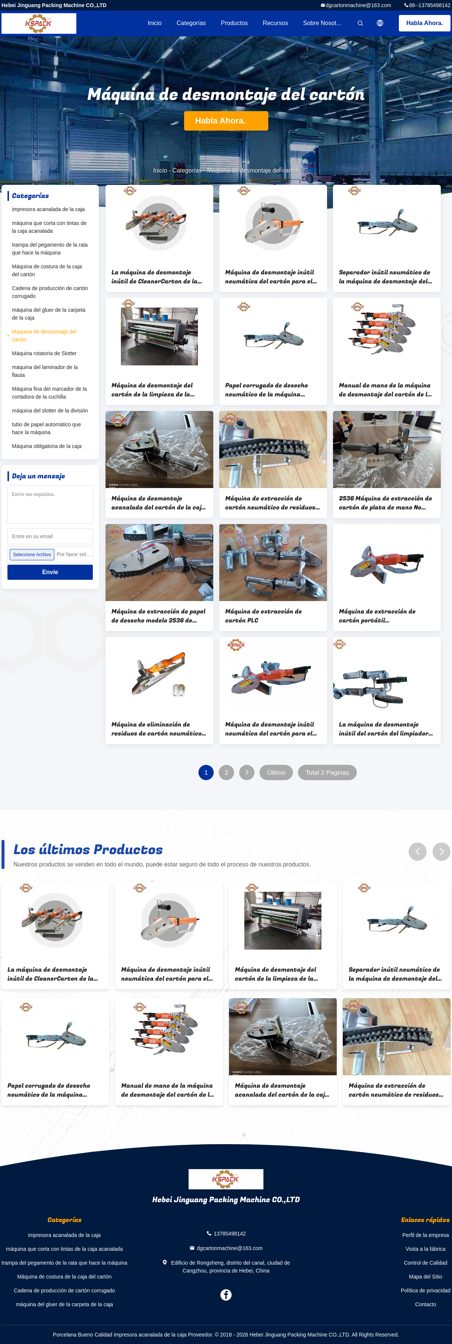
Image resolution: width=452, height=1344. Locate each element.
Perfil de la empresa (425, 1235)
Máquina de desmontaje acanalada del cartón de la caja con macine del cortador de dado (158, 503)
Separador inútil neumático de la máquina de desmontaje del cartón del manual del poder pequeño (384, 277)
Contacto (425, 1304)
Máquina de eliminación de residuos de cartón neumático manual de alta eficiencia (157, 729)
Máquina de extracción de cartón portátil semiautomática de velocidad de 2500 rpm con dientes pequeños (383, 616)
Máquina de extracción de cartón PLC (263, 616)
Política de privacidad (426, 1290)
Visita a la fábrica (425, 1249)
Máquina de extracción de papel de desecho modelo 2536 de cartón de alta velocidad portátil (158, 616)
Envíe (50, 572)
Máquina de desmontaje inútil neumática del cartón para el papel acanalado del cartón (269, 277)
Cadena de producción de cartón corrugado (50, 292)
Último (276, 772)
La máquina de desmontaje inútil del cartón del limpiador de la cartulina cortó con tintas (386, 729)
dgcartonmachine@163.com (358, 5)
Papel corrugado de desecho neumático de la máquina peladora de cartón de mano (267, 390)
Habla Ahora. (424, 23)
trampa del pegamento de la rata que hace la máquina (50, 249)
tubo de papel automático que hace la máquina (46, 428)
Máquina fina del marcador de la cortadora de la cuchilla (49, 393)
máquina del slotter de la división (50, 411)
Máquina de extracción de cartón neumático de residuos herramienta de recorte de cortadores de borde (270, 503)
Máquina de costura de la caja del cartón (47, 270)
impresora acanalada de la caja (48, 209)
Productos (234, 23)
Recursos (275, 23)
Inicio (155, 23)
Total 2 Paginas (327, 772)
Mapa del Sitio (425, 1277)
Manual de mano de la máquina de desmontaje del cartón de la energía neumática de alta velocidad (385, 390)
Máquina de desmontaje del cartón (44, 335)
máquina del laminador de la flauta (45, 371)
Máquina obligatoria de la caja (47, 446)
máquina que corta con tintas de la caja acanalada (49, 227)
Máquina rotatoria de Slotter (44, 353)
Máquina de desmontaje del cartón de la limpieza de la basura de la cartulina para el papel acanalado (156, 390)
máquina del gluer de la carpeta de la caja (48, 314)
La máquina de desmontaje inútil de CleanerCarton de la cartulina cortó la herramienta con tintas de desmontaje (158, 277)
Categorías (191, 23)
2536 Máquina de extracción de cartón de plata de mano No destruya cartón (385, 503)
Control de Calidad (425, 1263)
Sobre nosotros (324, 23)
